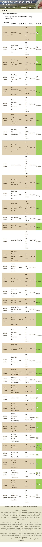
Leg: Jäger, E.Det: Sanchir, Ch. (15, 309)
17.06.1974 (32, 133)
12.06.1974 (32, 148)
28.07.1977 (32, 226)
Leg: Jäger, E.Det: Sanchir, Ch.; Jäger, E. (15, 372)
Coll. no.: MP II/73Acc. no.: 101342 (27, 104)
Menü (3, 10)
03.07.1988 (32, 182)
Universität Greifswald (34, 526)
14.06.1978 (32, 218)
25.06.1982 (32, 165)
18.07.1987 (32, 90)
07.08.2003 (32, 398)
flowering (38, 105)
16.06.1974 (32, 348)
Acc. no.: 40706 (26, 293)
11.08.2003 (32, 484)
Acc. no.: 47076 (26, 226)
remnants (38, 362)
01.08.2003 (32, 463)
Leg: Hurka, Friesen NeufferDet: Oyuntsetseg (14, 256)
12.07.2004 (32, 309)
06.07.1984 (32, 194)
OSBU (21, 256)
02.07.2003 (32, 267)
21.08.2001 (32, 319)
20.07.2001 (32, 372)
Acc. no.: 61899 (26, 302)
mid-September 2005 (32, 389)
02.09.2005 (32, 454)
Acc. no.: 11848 (26, 256)
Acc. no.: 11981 (26, 320)
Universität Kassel (18, 530)
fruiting (38, 92)
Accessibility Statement (29, 506)
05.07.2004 (32, 380)
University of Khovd (32, 528)
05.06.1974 (32, 360)
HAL (20, 33)
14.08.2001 (32, 256)
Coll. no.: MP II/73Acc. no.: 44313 (26, 334)
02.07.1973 (32, 104)
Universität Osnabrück (30, 530)
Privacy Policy (15, 506)
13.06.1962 (32, 496)
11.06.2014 (32, 446)
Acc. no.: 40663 (26, 348)
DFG (35, 523)
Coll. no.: (26, 389)
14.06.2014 (32, 473)
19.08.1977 (32, 292)
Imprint (7, 506)
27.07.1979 (32, 207)
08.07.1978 (32, 48)
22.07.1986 (32, 301)
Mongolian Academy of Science (18, 528)
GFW (20, 48)
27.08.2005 (32, 33)
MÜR (20, 119)
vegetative (39, 149)
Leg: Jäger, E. (15, 165)
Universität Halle (5, 528)
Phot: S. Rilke (14, 398)
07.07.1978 (32, 78)
